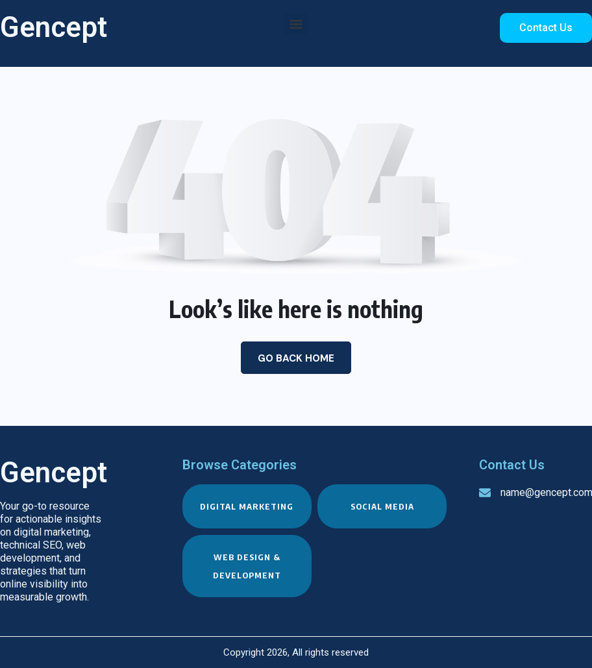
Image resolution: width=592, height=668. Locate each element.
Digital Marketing (246, 506)
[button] (295, 23)
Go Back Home (296, 358)
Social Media (382, 506)
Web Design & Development (247, 566)
